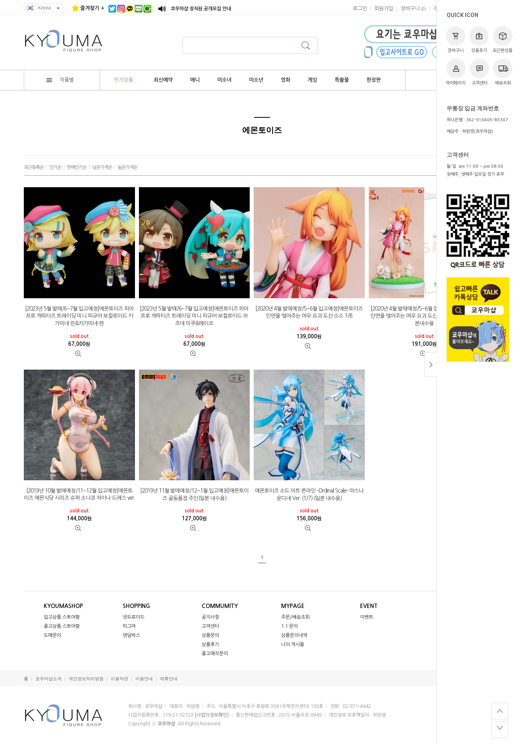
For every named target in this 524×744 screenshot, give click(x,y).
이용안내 (144, 678)
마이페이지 (456, 72)
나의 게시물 (292, 644)
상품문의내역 (294, 635)
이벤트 (366, 617)
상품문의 (210, 635)
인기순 (55, 167)
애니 (195, 79)
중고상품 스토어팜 (62, 626)
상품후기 (479, 39)
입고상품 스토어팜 (62, 617)
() (413, 8)
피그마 (129, 626)
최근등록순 (34, 167)
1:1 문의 (289, 626)
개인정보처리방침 (86, 678)
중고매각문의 (215, 653)
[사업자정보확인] (212, 715)
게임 (312, 79)
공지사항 (210, 617)
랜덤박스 (131, 635)
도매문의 (52, 635)
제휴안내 (168, 678)
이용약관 (119, 678)
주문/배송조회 (295, 617)
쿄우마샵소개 (48, 678)
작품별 (60, 79)
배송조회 (502, 72)
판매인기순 (77, 167)
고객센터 (479, 72)
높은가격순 (127, 167)
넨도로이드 (133, 617)
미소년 (256, 79)
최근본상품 (502, 39)
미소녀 (224, 79)
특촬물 (342, 79)
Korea (43, 8)
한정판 (373, 79)
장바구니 (455, 39)
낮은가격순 (102, 167)
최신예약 (163, 79)
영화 (285, 79)
